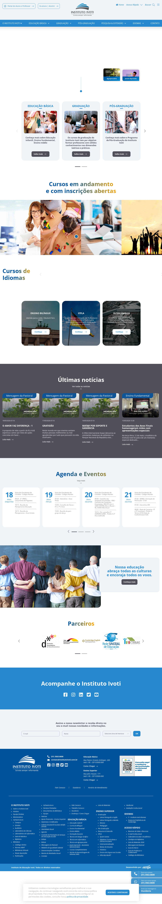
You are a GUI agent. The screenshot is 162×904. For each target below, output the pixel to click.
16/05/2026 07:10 (88, 452)
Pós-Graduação (86, 23)
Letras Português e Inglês (108, 850)
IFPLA (81, 345)
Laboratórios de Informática (25, 866)
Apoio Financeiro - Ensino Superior (53, 852)
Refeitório (18, 872)
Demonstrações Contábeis (50, 883)
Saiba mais (40, 181)
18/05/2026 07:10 (8, 452)
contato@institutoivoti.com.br (62, 793)
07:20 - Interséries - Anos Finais (63, 531)
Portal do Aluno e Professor (19, 6)
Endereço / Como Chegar (80, 846)
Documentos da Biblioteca (52, 844)
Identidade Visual (47, 862)
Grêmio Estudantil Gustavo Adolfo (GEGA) (53, 858)
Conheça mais (128, 614)
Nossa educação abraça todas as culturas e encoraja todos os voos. (128, 603)
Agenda (44, 865)
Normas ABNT (20, 880)
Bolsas (43, 875)
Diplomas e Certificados (49, 855)
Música (102, 856)
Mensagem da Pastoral (49, 878)
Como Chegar (89, 799)
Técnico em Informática (78, 872)
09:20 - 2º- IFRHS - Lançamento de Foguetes (23, 531)
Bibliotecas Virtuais (21, 883)
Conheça (40, 363)
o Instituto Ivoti (12, 23)
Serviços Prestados (49, 841)
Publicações (19, 889)
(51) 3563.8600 (55, 789)
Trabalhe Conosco (78, 841)
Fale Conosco (60, 820)
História (16, 844)
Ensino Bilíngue (41, 345)
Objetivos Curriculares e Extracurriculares (108, 873)
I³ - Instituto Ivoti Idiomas (137, 850)
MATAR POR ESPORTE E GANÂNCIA (94, 458)
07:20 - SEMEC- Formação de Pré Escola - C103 (145, 531)
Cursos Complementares (78, 882)
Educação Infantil (76, 856)
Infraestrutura (48, 838)
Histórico (103, 882)
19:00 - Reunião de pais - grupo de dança (63, 544)
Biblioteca (16, 875)
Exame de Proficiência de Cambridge (136, 854)
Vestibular (129, 838)
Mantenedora (18, 850)
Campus (18, 855)
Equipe (45, 846)
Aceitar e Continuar (117, 892)
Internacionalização (107, 877)
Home (120, 5)
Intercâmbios (121, 345)
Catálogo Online (20, 877)
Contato (155, 23)
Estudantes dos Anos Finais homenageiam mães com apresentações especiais (137, 460)
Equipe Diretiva (18, 847)
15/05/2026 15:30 (128, 452)
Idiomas (138, 23)
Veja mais (81, 513)
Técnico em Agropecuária (78, 875)
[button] (145, 158)
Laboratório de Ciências (23, 864)
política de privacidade (77, 896)
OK (137, 766)
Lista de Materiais (104, 838)
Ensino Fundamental (77, 861)
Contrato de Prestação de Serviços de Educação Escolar (53, 868)
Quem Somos (104, 869)
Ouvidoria (77, 820)
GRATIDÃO (48, 457)
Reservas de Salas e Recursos (138, 864)
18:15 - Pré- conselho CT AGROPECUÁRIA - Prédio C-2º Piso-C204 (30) (105, 546)
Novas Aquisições (21, 886)
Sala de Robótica (21, 869)
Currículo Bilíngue (76, 858)
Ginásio (17, 858)
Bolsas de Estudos (106, 879)
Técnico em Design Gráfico (79, 869)
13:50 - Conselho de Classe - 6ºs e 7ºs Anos (64, 538)
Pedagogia (103, 858)
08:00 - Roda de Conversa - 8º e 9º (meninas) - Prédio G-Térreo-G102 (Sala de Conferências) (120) (145, 544)
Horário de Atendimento (97, 820)
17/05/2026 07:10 (48, 452)
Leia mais (6, 471)
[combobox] (117, 766)
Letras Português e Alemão (109, 853)
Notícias (44, 849)
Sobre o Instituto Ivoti (20, 841)
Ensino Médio (74, 864)
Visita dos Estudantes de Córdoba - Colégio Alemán (24, 525)
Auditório (18, 861)
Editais (43, 872)
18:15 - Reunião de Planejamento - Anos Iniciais (24, 544)
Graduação (63, 23)
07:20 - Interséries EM (142, 537)
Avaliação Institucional (134, 841)
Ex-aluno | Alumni (49, 6)
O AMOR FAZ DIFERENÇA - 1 (17, 457)
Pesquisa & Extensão (113, 23)
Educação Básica (39, 23)
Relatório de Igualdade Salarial (52, 880)
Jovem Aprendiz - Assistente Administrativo (79, 879)
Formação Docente (76, 867)
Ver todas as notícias (81, 418)
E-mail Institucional (135, 867)
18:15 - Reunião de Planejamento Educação (23, 538)
